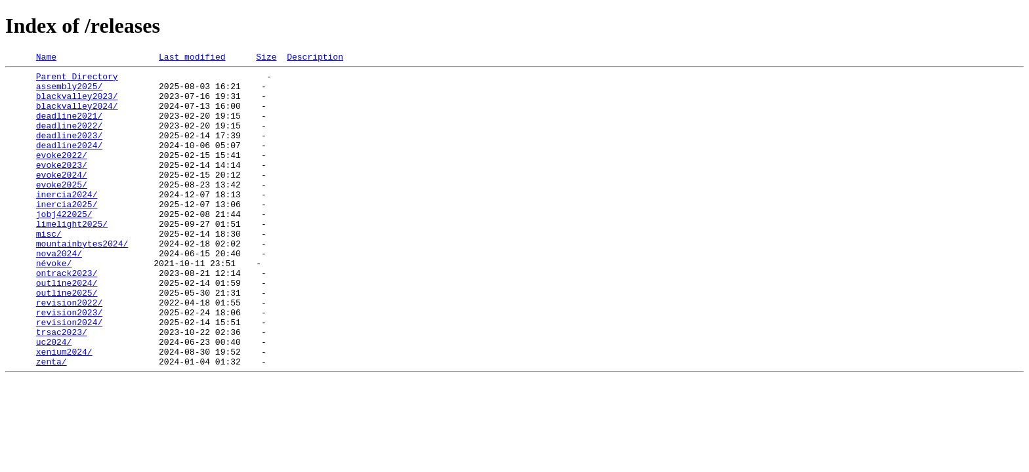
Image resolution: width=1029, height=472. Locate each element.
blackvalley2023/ (77, 103)
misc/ (49, 269)
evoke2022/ (61, 174)
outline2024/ (67, 328)
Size (266, 58)
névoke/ (54, 304)
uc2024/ (54, 398)
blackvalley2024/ (77, 115)
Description (315, 58)
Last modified (192, 58)
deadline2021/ (69, 127)
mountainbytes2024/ (82, 280)
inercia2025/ (67, 233)
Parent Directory (77, 80)
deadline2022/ (69, 139)
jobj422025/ (64, 245)
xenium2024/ (64, 410)
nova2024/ (59, 292)
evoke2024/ (61, 198)
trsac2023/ (61, 387)
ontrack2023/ (67, 316)
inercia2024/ (67, 221)
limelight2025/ (72, 257)
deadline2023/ (69, 151)
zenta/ (51, 422)
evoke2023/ (61, 186)
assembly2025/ (69, 92)
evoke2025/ (61, 210)
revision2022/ (69, 351)
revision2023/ (69, 363)
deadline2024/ (69, 162)
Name (46, 58)
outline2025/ (67, 339)
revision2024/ (69, 375)
